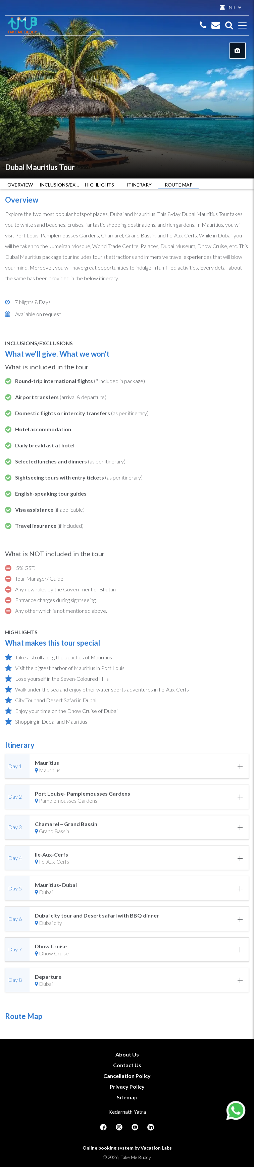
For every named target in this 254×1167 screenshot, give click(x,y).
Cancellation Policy (127, 1076)
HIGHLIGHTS (99, 185)
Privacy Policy (127, 1086)
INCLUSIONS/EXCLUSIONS (60, 185)
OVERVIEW (20, 185)
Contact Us (127, 1065)
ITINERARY (139, 185)
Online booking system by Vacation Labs (127, 1148)
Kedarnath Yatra (127, 1111)
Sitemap (127, 1097)
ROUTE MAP (179, 185)
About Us (127, 1054)
